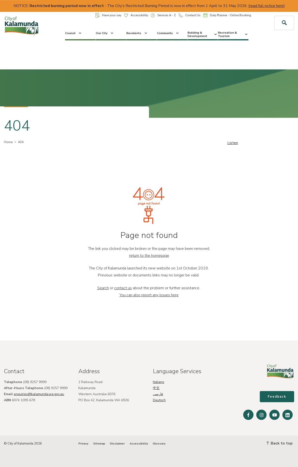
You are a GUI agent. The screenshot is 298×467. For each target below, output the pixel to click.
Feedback (277, 396)
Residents (137, 33)
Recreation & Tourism (233, 34)
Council (73, 33)
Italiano (158, 382)
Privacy (83, 443)
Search (103, 288)
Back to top (280, 443)
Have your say (108, 15)
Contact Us (190, 15)
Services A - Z (163, 15)
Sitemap (99, 443)
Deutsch (159, 400)
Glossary (159, 443)
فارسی (158, 394)
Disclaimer (117, 443)
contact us (123, 288)
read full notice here (266, 5)
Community (168, 33)
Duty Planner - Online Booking (227, 15)
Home (8, 142)
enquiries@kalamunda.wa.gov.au (39, 394)
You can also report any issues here (149, 295)
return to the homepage (149, 255)
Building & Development (202, 34)
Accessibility (136, 15)
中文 (156, 388)
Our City (105, 33)
